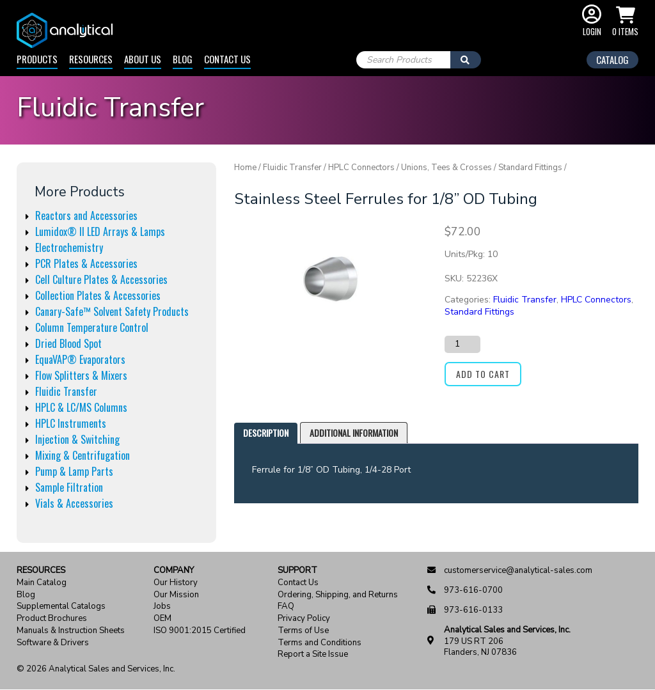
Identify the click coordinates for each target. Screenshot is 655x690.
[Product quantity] (462, 344)
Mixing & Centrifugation (82, 455)
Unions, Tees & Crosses (446, 167)
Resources (91, 59)
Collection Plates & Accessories (98, 295)
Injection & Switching (77, 439)
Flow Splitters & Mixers (81, 375)
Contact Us (227, 59)
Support (297, 570)
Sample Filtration (69, 487)
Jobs (162, 606)
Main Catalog (42, 582)
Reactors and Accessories (86, 215)
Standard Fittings (530, 167)
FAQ (286, 606)
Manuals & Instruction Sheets (71, 630)
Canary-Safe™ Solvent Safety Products (112, 311)
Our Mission (176, 595)
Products (37, 59)
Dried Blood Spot (68, 343)
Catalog (612, 59)
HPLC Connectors (361, 167)
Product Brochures (52, 618)
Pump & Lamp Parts (74, 471)
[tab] (265, 433)
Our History (176, 582)
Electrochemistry (69, 247)
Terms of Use (303, 630)
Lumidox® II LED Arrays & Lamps (100, 231)
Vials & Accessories (74, 503)
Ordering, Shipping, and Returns (338, 595)
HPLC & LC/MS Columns (81, 407)
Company (174, 570)
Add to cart (483, 373)
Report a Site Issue (313, 654)
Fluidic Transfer (66, 391)
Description (265, 432)
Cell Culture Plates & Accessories (101, 279)
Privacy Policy (304, 618)
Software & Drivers (53, 643)
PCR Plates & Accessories (86, 263)
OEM (162, 618)
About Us (142, 59)
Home (245, 167)
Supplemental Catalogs (61, 606)
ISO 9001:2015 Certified (200, 630)
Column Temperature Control (91, 327)
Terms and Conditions (319, 643)
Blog (183, 59)
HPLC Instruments (70, 423)
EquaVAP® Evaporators (80, 359)
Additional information (354, 432)
